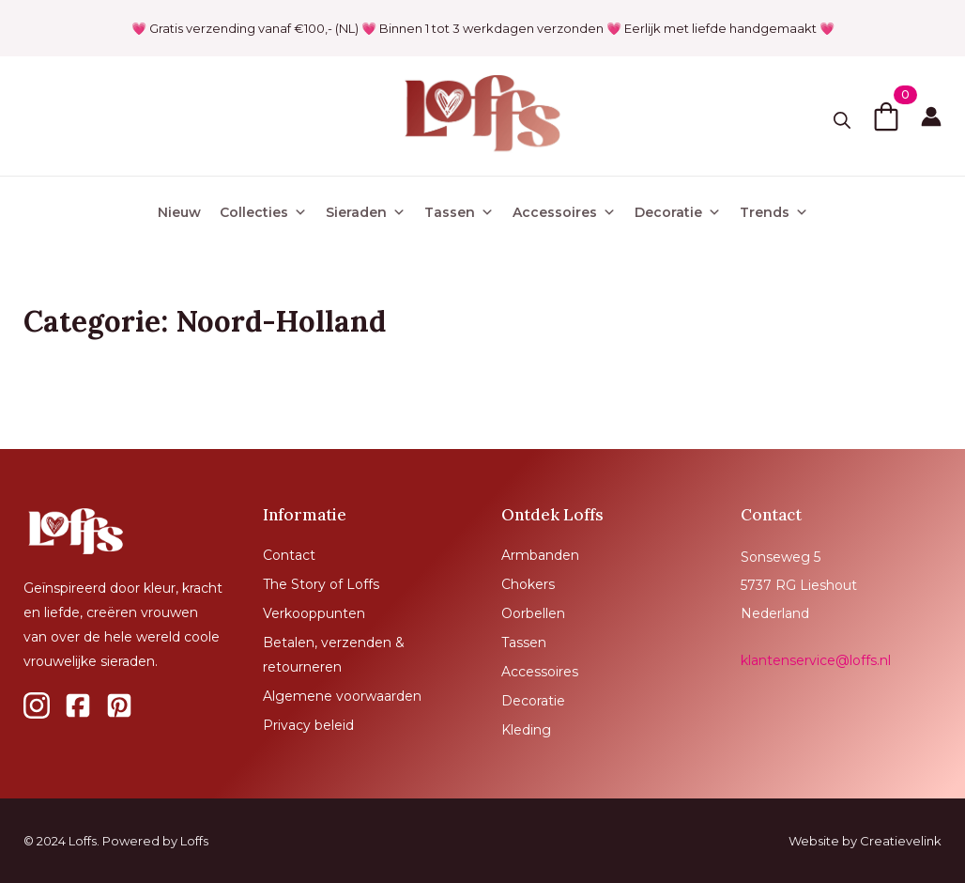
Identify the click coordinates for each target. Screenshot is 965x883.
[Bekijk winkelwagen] (886, 116)
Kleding (526, 729)
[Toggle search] (842, 120)
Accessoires (564, 212)
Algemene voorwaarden (342, 696)
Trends (774, 212)
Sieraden (366, 212)
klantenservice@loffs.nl (816, 660)
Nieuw (179, 212)
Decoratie (678, 212)
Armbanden (540, 555)
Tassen (459, 212)
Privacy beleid (308, 725)
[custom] (36, 705)
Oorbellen (533, 613)
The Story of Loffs (321, 584)
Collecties (263, 212)
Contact (289, 555)
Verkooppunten (314, 613)
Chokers (528, 584)
